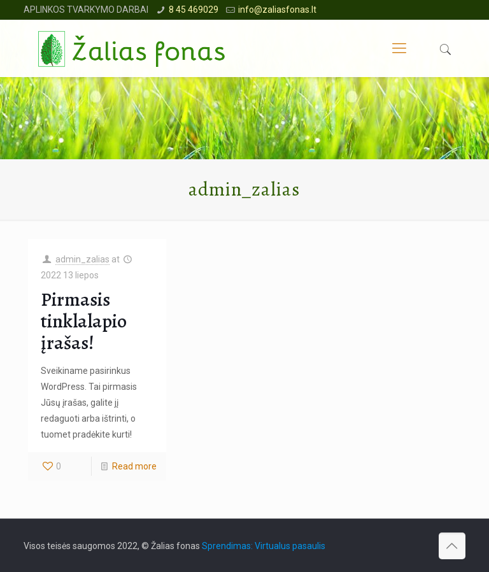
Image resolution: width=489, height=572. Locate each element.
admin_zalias (82, 259)
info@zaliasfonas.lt (277, 9)
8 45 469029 (193, 9)
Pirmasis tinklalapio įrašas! (84, 321)
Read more (134, 466)
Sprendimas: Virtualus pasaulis (263, 546)
